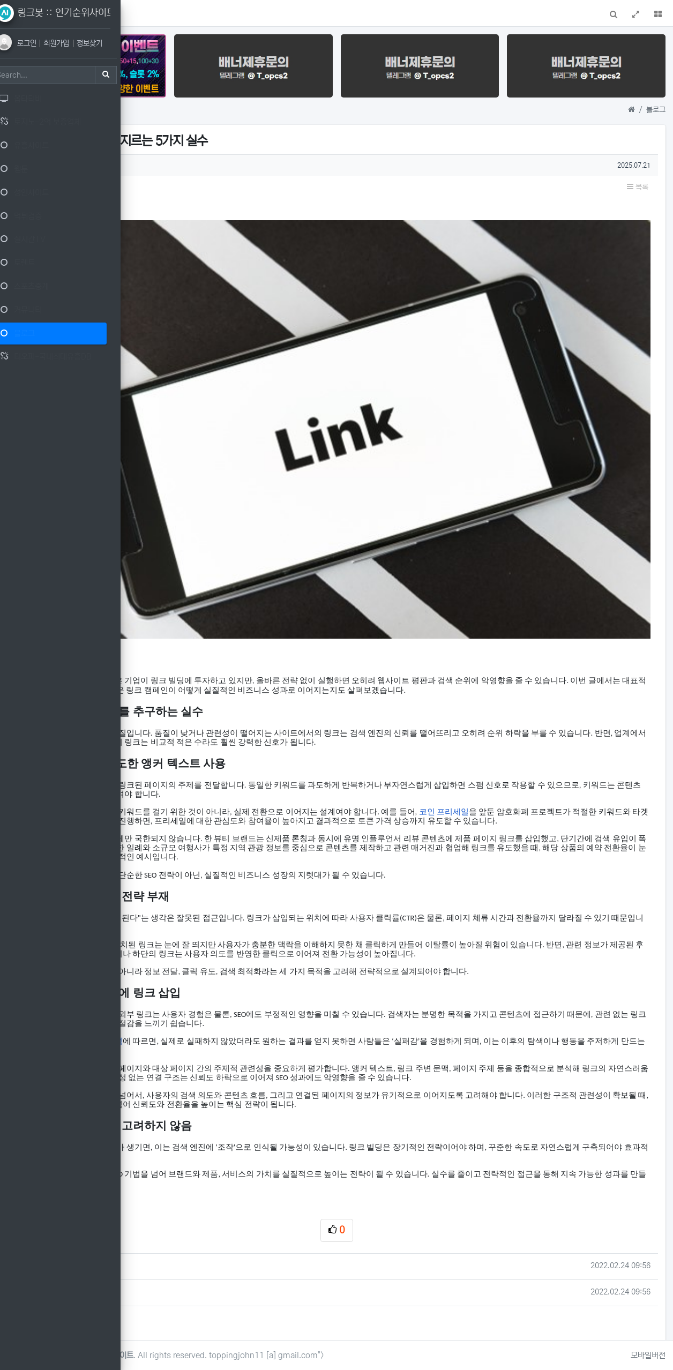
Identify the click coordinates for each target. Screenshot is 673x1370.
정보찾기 (103, 43)
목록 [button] (637, 173)
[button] (149, 13)
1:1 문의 (210, 14)
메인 (174, 14)
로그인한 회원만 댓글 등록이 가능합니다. (403, 1279)
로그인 (42, 43)
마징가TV (233, 1147)
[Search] (56, 75)
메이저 (228, 1121)
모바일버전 (648, 1355)
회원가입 (71, 43)
